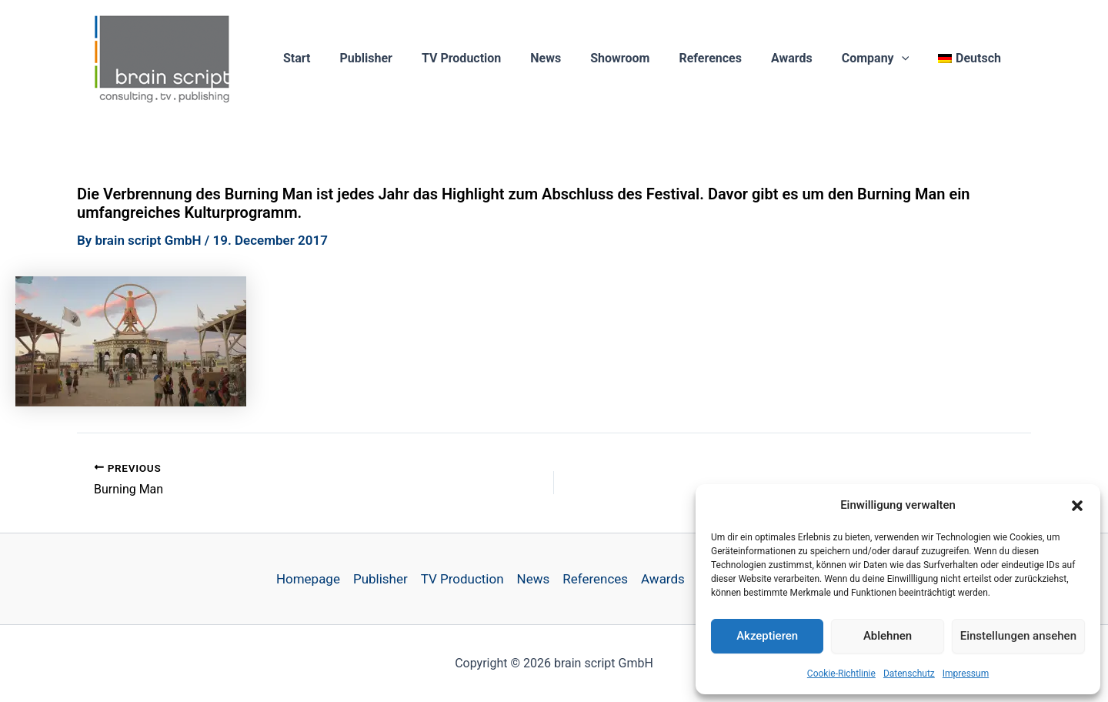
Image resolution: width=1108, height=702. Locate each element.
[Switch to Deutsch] (972, 58)
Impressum (966, 673)
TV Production (491, 58)
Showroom (640, 58)
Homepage (308, 579)
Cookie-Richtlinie (841, 673)
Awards (803, 58)
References (726, 58)
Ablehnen (887, 636)
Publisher (401, 58)
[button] (1077, 505)
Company (882, 58)
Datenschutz (909, 673)
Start (336, 58)
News (571, 58)
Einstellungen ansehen (1018, 636)
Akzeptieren (767, 636)
